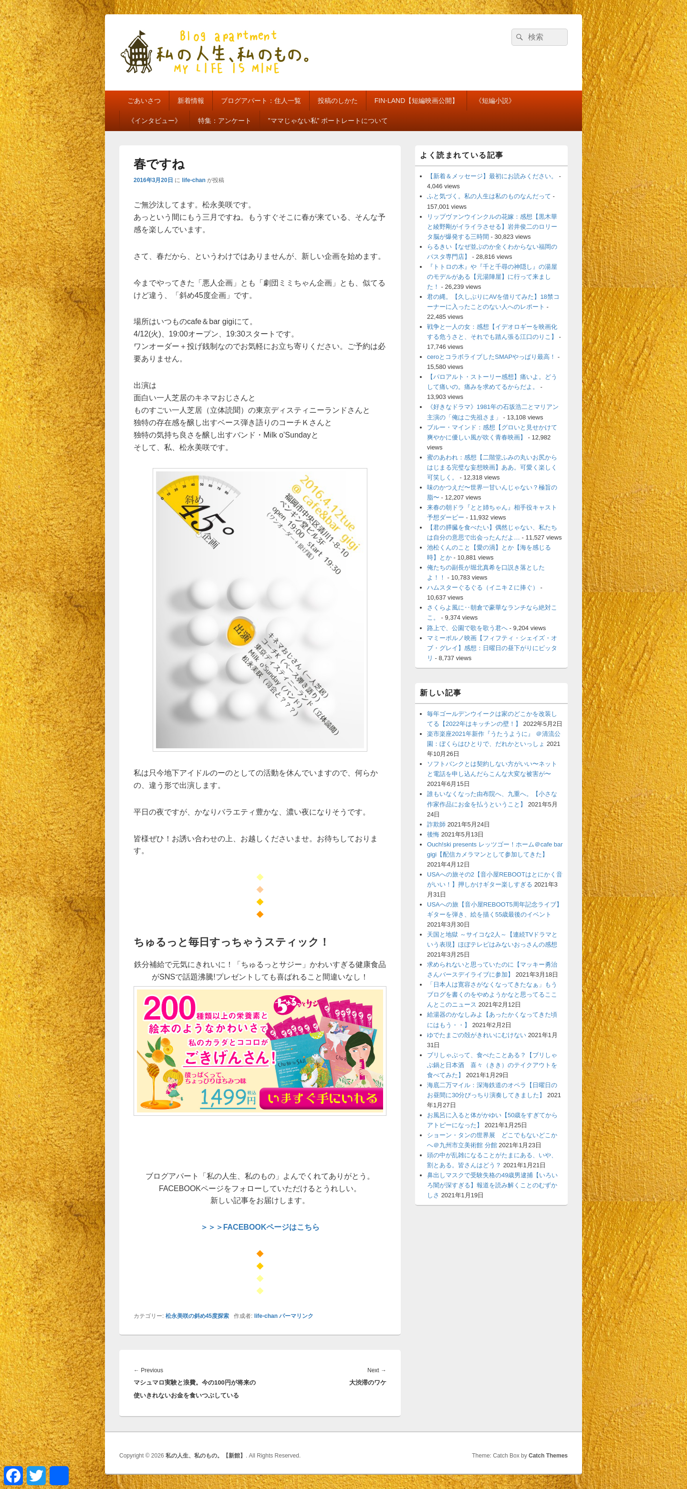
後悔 (433, 834)
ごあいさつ (144, 100)
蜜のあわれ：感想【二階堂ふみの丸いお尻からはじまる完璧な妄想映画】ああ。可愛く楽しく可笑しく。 (492, 467)
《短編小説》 (495, 100)
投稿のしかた (338, 100)
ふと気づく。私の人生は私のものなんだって (489, 196)
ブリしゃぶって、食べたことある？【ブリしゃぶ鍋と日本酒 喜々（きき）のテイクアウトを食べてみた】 (492, 1065)
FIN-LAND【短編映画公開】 (417, 100)
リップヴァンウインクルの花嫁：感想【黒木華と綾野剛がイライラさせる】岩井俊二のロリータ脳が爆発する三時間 (492, 226)
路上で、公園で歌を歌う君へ (467, 628)
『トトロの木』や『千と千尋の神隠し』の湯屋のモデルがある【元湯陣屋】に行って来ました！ (492, 276)
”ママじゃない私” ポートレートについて (328, 120)
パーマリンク (296, 1316)
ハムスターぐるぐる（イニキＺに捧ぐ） (483, 587)
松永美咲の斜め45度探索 (197, 1316)
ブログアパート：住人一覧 (261, 100)
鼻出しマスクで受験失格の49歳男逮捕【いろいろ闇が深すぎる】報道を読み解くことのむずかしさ (492, 1185)
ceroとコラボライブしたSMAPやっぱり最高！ (491, 356)
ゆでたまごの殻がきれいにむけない (476, 1035)
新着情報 (190, 100)
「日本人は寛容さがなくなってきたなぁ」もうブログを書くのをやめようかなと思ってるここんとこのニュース (492, 994)
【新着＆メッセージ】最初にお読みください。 (492, 176)
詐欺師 (436, 824)
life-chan (193, 180)
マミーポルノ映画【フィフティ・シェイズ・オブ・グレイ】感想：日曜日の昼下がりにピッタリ (492, 648)
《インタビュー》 (154, 120)
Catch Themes (548, 1455)
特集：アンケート (224, 120)
